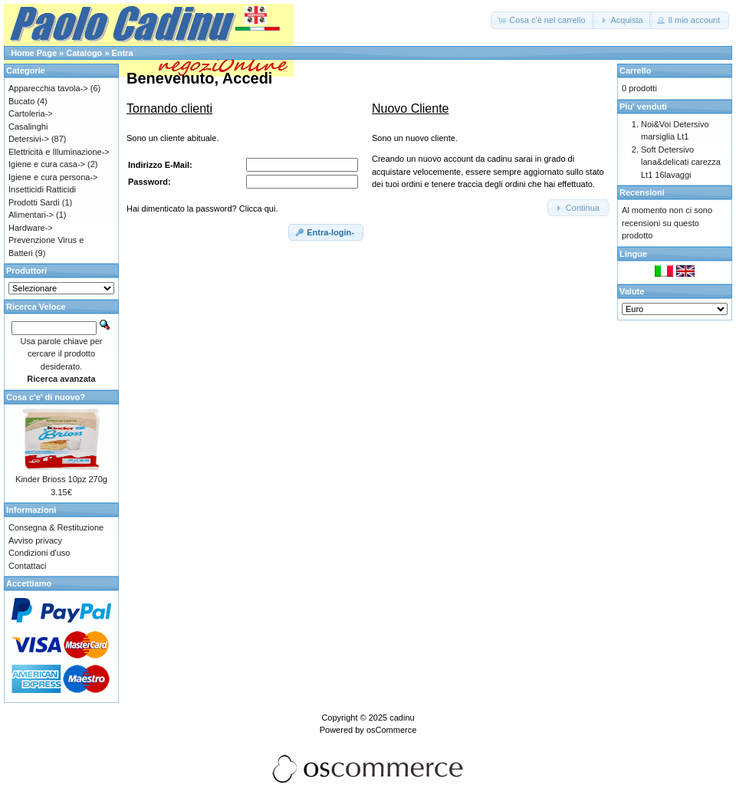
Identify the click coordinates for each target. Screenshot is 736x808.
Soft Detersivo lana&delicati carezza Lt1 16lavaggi (681, 162)
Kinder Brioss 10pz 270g (61, 479)
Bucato (21, 101)
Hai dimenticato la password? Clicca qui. (202, 208)
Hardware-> (30, 227)
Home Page (34, 52)
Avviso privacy (35, 540)
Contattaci (27, 565)
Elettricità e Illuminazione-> (59, 151)
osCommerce (391, 729)
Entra (122, 52)
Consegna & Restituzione (56, 527)
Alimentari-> (31, 214)
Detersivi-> (28, 138)
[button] (542, 20)
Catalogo (84, 52)
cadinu (401, 717)
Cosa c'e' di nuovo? (45, 397)
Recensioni (642, 192)
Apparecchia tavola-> (48, 88)
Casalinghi (28, 126)
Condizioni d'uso (39, 552)
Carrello (635, 70)
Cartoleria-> (30, 113)
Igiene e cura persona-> (53, 177)
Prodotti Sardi (34, 202)
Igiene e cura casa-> (46, 164)
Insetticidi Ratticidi (42, 189)
